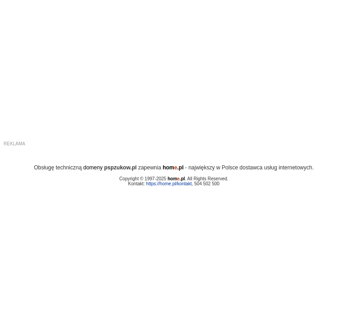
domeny (93, 167)
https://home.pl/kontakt (169, 183)
